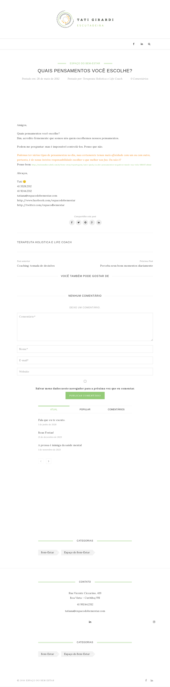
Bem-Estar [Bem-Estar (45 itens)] (47, 552)
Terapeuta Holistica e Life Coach (102, 78)
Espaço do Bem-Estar (85, 63)
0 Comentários (139, 78)
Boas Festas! (46, 432)
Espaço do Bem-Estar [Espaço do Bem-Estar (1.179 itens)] (77, 552)
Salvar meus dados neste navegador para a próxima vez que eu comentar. (85, 388)
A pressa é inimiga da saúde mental (60, 445)
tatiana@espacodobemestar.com (85, 611)
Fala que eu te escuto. (51, 420)
